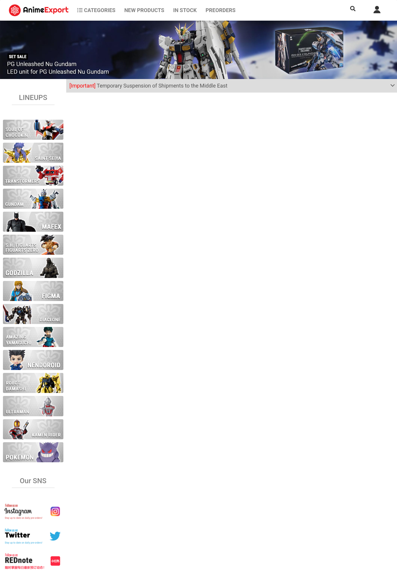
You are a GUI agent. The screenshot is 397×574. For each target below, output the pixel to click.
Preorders (220, 10)
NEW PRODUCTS (144, 10)
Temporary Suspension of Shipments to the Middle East (149, 86)
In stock (185, 10)
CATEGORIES (96, 10)
